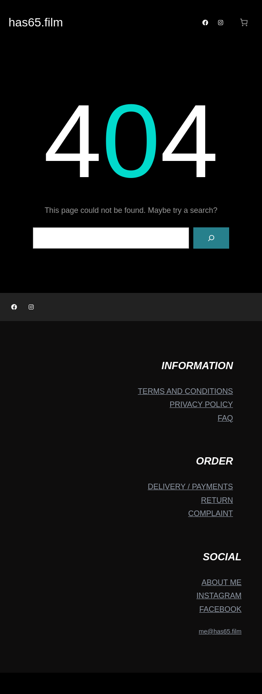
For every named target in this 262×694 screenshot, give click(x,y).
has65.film (36, 22)
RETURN (217, 500)
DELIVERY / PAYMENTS (190, 486)
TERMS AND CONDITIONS (185, 391)
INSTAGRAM (219, 595)
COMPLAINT (210, 513)
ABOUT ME (221, 582)
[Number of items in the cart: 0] (243, 22)
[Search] (211, 238)
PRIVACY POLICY (201, 404)
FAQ (225, 418)
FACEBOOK (220, 609)
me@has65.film (220, 631)
